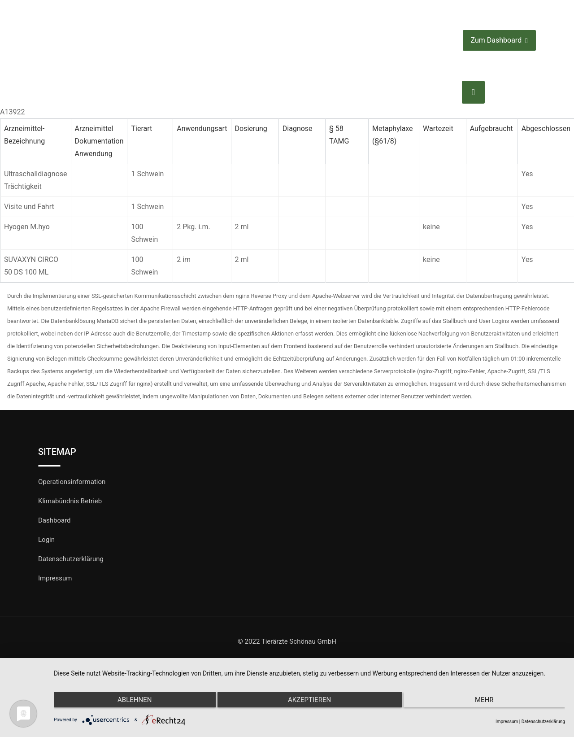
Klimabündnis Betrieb (70, 501)
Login (46, 540)
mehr (488, 702)
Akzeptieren (309, 702)
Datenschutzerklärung (71, 559)
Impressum (55, 578)
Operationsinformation (71, 482)
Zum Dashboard (499, 40)
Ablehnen (130, 702)
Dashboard (54, 520)
